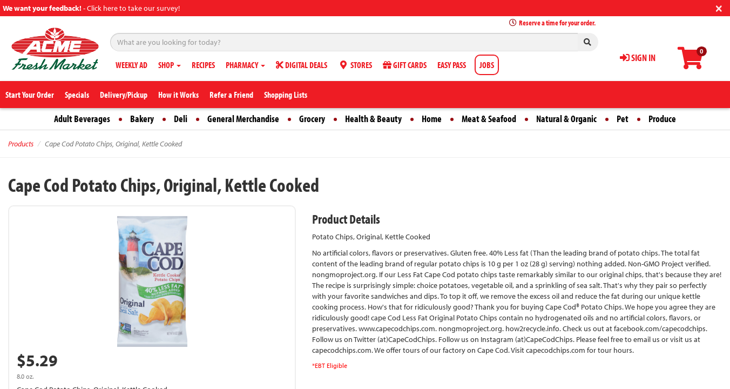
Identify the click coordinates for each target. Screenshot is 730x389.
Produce (662, 118)
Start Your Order (29, 94)
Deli (180, 118)
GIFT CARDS (405, 64)
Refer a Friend (231, 94)
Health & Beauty (373, 118)
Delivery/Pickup (123, 94)
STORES (355, 64)
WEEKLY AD (131, 64)
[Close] (718, 7)
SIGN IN (637, 57)
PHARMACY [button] (245, 64)
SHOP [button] (169, 64)
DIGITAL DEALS (301, 64)
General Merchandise (243, 118)
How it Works (178, 94)
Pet (622, 118)
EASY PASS (451, 64)
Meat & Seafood (489, 118)
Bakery (142, 118)
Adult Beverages (82, 118)
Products (20, 144)
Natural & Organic (566, 118)
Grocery (312, 118)
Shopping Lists (285, 94)
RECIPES (203, 64)
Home (432, 118)
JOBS (486, 64)
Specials (77, 94)
